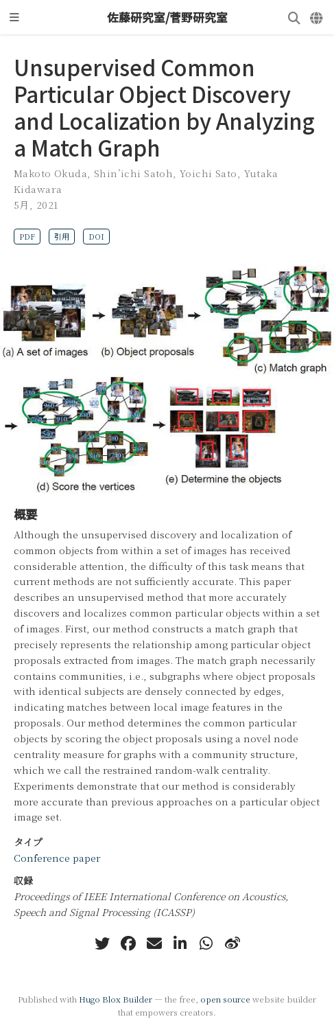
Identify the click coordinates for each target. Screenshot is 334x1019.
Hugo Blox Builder (115, 999)
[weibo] (232, 943)
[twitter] (102, 943)
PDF (27, 236)
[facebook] (128, 943)
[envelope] (154, 943)
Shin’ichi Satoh (133, 173)
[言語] (317, 17)
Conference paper (57, 858)
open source (225, 999)
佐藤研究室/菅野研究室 (167, 17)
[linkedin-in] (180, 943)
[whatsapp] (206, 943)
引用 (61, 236)
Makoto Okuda (50, 173)
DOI (96, 236)
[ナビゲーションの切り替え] (14, 17)
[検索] (294, 17)
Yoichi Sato (208, 173)
